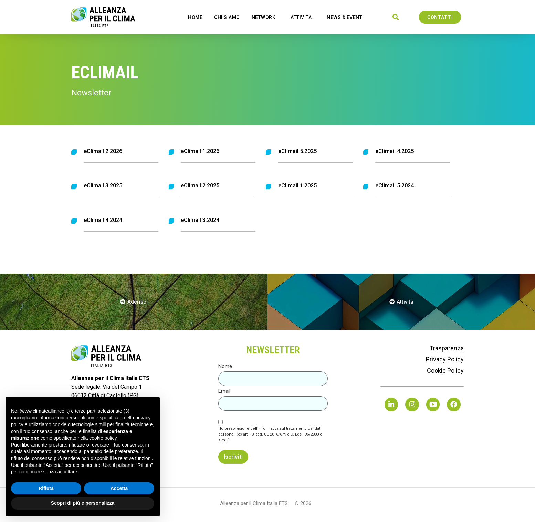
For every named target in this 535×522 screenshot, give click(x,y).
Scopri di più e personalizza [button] (82, 503)
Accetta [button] (119, 488)
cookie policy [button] (102, 438)
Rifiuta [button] (46, 488)
